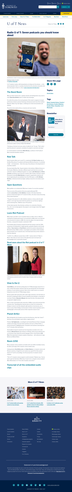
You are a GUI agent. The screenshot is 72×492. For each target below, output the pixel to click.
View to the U (13, 283)
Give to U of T (25, 434)
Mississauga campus (56, 434)
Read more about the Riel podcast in (25, 243)
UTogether (24, 451)
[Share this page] (55, 84)
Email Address (51, 127)
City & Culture (50, 93)
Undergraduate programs (27, 439)
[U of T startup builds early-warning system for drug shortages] (16, 396)
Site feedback (40, 439)
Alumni (31, 13)
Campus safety (55, 441)
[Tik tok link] (35, 485)
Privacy (38, 436)
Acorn (59, 3)
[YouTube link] (27, 485)
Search (58, 6)
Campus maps (55, 439)
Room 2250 (12, 341)
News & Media (25, 429)
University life (25, 446)
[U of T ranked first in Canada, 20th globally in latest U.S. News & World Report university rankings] (36, 397)
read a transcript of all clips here (31, 87)
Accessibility (39, 434)
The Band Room (14, 92)
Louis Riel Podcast (15, 212)
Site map (39, 441)
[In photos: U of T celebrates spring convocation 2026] (56, 396)
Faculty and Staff (43, 13)
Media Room (65, 16)
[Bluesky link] (40, 485)
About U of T (24, 431)
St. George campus (56, 431)
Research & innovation (27, 444)
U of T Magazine (47, 16)
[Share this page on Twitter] (48, 84)
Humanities (57, 105)
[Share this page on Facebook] (51, 84)
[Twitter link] (58, 24)
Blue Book (56, 16)
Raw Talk (11, 156)
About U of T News (24, 16)
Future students (7, 13)
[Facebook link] (61, 24)
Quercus (54, 3)
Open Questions (14, 184)
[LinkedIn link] (31, 485)
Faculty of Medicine (58, 104)
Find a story (14, 16)
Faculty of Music (50, 105)
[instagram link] (63, 24)
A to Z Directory (25, 454)
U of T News (16, 24)
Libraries (24, 449)
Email (49, 3)
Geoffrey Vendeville (13, 81)
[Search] (48, 6)
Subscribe (56, 134)
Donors (54, 13)
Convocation (66, 13)
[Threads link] (44, 485)
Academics (24, 436)
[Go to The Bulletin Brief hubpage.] (51, 120)
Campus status (66, 3)
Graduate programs (26, 441)
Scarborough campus (56, 436)
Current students (20, 13)
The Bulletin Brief (36, 16)
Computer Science (55, 102)
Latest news (5, 16)
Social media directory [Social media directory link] (53, 485)
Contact (38, 429)
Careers (38, 431)
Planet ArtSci (13, 313)
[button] (65, 6)
